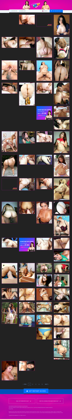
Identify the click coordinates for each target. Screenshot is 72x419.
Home (10, 406)
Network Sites (17, 406)
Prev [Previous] (25, 384)
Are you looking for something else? (48, 401)
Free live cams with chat (22, 401)
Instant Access (21, 406)
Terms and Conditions (12, 407)
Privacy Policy (11, 408)
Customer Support (19, 407)
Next (46, 384)
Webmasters (25, 407)
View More (26, 406)
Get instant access (57, 10)
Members (12, 406)
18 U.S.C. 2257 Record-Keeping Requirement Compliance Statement (41, 407)
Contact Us (29, 407)
